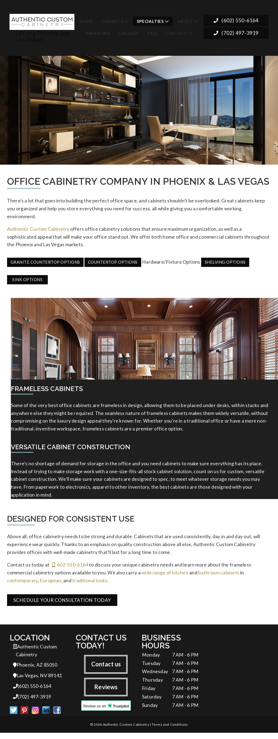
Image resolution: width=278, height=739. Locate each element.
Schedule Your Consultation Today (62, 603)
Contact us (106, 668)
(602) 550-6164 (236, 19)
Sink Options (27, 278)
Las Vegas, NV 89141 (37, 680)
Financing (98, 31)
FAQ (151, 31)
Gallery (129, 31)
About (185, 19)
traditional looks (89, 584)
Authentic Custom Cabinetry (38, 227)
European (50, 584)
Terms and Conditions (170, 731)
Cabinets (112, 19)
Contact (176, 31)
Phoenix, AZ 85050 (35, 669)
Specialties (150, 19)
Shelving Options (225, 260)
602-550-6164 (70, 567)
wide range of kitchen (164, 575)
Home (86, 19)
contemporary (22, 584)
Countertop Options (113, 260)
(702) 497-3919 (236, 32)
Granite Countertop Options (45, 260)
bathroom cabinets (218, 575)
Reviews (106, 691)
